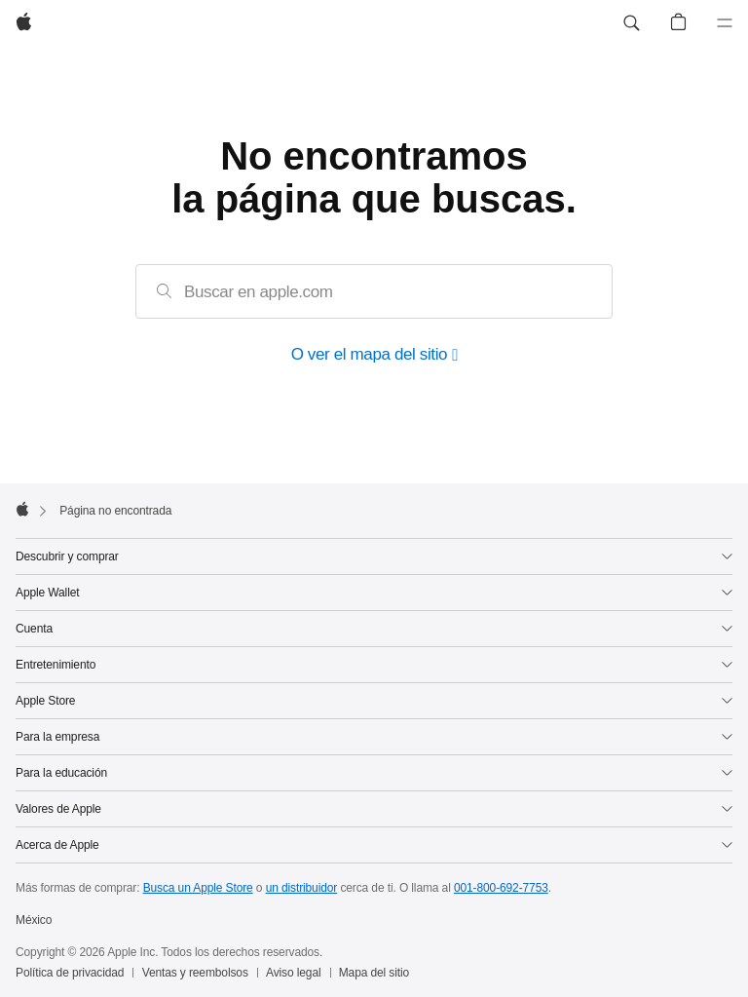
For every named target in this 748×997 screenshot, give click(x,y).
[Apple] (24, 23)
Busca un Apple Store (198, 888)
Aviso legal (293, 972)
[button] (631, 23)
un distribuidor (302, 888)
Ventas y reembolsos (195, 972)
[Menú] (724, 23)
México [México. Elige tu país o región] (34, 920)
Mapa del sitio (374, 972)
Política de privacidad (70, 972)
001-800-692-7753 (501, 888)
